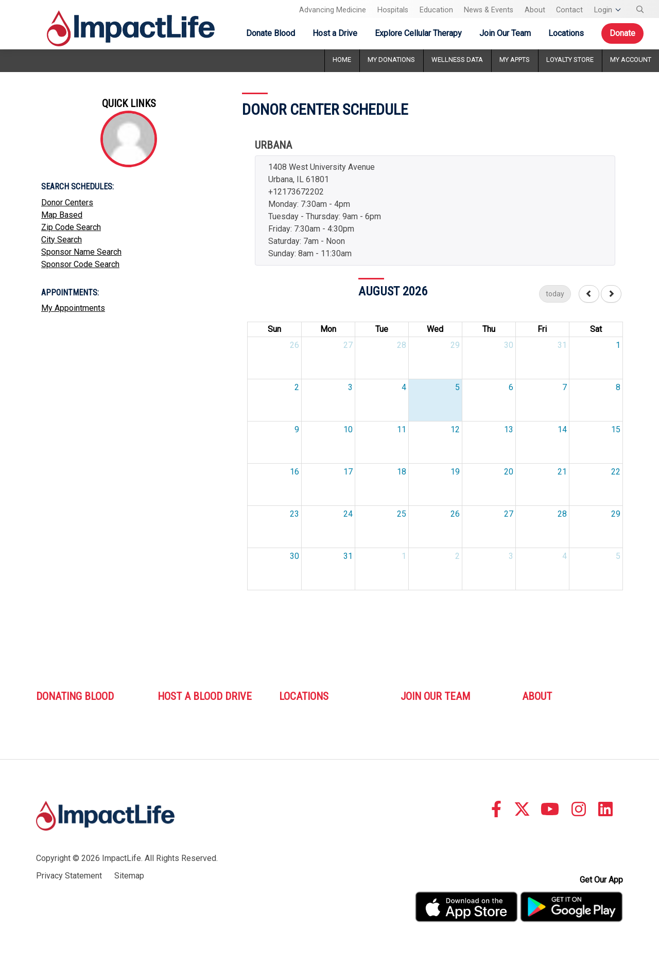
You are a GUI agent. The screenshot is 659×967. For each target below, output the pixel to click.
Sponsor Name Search (81, 252)
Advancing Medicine (332, 10)
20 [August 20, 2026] (508, 472)
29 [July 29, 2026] (455, 345)
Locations (566, 33)
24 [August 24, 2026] (348, 514)
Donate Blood (270, 33)
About (535, 10)
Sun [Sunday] (274, 329)
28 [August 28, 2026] (562, 514)
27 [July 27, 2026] (348, 345)
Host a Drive (335, 33)
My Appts (514, 59)
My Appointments (73, 308)
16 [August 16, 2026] (294, 472)
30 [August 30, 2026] (294, 556)
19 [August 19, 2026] (455, 472)
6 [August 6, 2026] (511, 387)
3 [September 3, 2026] (511, 556)
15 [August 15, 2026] (615, 429)
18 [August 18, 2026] (401, 472)
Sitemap (129, 876)
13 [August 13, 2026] (508, 429)
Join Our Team (505, 33)
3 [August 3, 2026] (350, 387)
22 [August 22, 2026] (615, 472)
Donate (622, 33)
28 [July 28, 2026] (401, 345)
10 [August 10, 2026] (348, 429)
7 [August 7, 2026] (564, 387)
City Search (61, 239)
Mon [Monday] (328, 329)
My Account (630, 59)
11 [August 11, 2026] (401, 429)
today (555, 294)
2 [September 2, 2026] (457, 556)
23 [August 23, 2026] (294, 514)
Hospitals (392, 10)
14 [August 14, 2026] (562, 429)
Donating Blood (75, 696)
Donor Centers (67, 202)
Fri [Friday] (542, 329)
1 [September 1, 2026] (404, 556)
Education (436, 10)
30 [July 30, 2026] (508, 345)
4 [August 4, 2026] (404, 387)
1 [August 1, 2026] (618, 345)
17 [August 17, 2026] (348, 472)
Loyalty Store (570, 59)
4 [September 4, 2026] (564, 556)
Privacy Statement (69, 876)
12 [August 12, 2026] (455, 429)
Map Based (61, 215)
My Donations (391, 59)
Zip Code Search (71, 227)
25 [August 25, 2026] (401, 514)
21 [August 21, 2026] (562, 472)
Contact (569, 10)
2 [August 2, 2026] (296, 387)
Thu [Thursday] (488, 329)
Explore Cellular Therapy (418, 33)
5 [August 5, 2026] (457, 387)
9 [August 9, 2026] (296, 429)
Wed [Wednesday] (435, 329)
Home (342, 59)
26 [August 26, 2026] (455, 514)
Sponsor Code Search (80, 264)
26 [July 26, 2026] (294, 345)
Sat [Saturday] (596, 329)
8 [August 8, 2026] (618, 387)
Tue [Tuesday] (381, 329)
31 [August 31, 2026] (348, 556)
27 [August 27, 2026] (508, 514)
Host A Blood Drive (205, 696)
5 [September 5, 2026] (618, 556)
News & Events (488, 10)
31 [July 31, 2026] (562, 345)
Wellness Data (457, 59)
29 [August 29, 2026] (615, 514)
